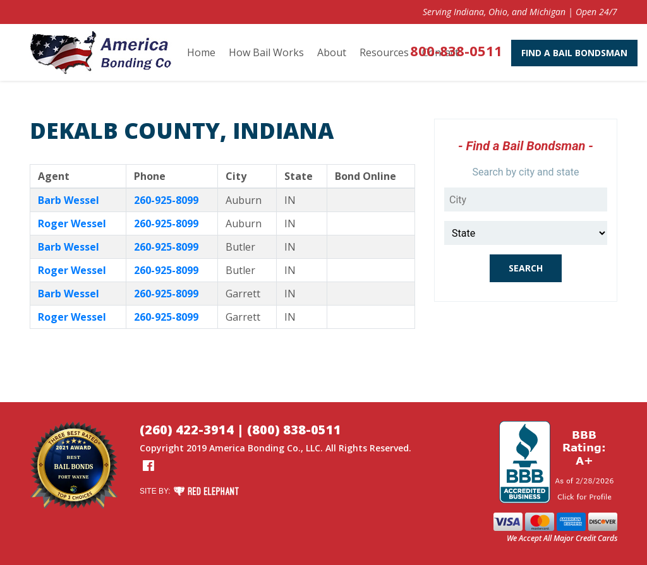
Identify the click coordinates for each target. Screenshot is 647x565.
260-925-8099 (166, 200)
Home (201, 52)
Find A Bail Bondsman (554, 53)
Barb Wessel (68, 200)
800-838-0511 (436, 50)
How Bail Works (266, 52)
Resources (384, 52)
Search (526, 268)
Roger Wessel (72, 223)
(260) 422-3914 (187, 429)
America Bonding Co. (255, 448)
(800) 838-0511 (294, 429)
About (331, 52)
